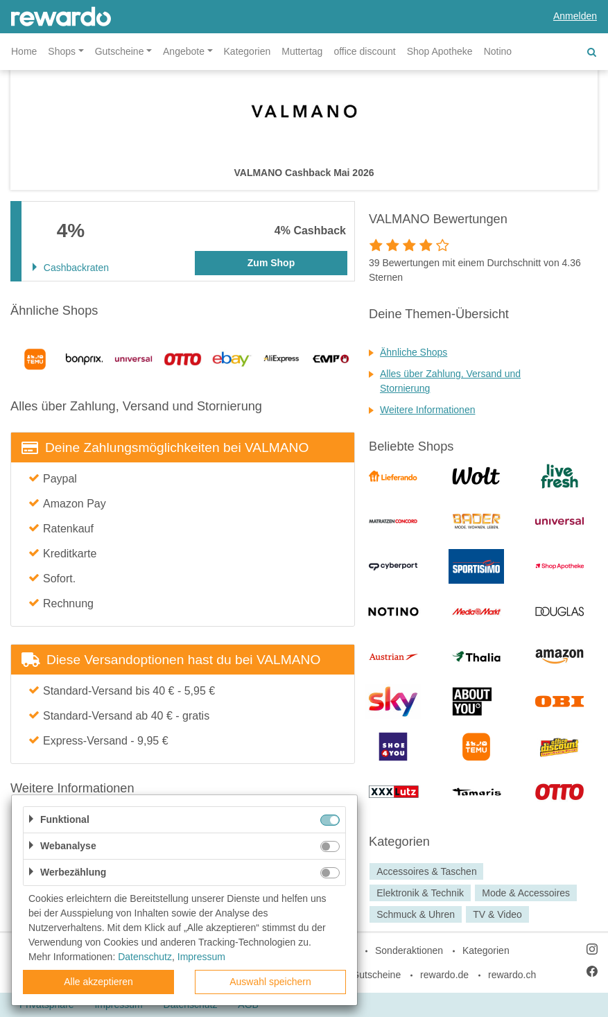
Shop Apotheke (440, 51)
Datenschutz (145, 956)
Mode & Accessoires (526, 892)
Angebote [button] (184, 51)
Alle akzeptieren (98, 981)
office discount (364, 51)
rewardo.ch (512, 974)
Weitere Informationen (427, 409)
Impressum (201, 956)
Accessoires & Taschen (426, 871)
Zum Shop (271, 262)
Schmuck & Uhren (415, 914)
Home (24, 51)
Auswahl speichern (270, 981)
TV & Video (497, 914)
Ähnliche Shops (413, 352)
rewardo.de (444, 974)
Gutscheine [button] (119, 51)
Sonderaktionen (409, 950)
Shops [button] (62, 51)
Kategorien (247, 51)
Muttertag (301, 51)
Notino (498, 51)
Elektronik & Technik (420, 892)
